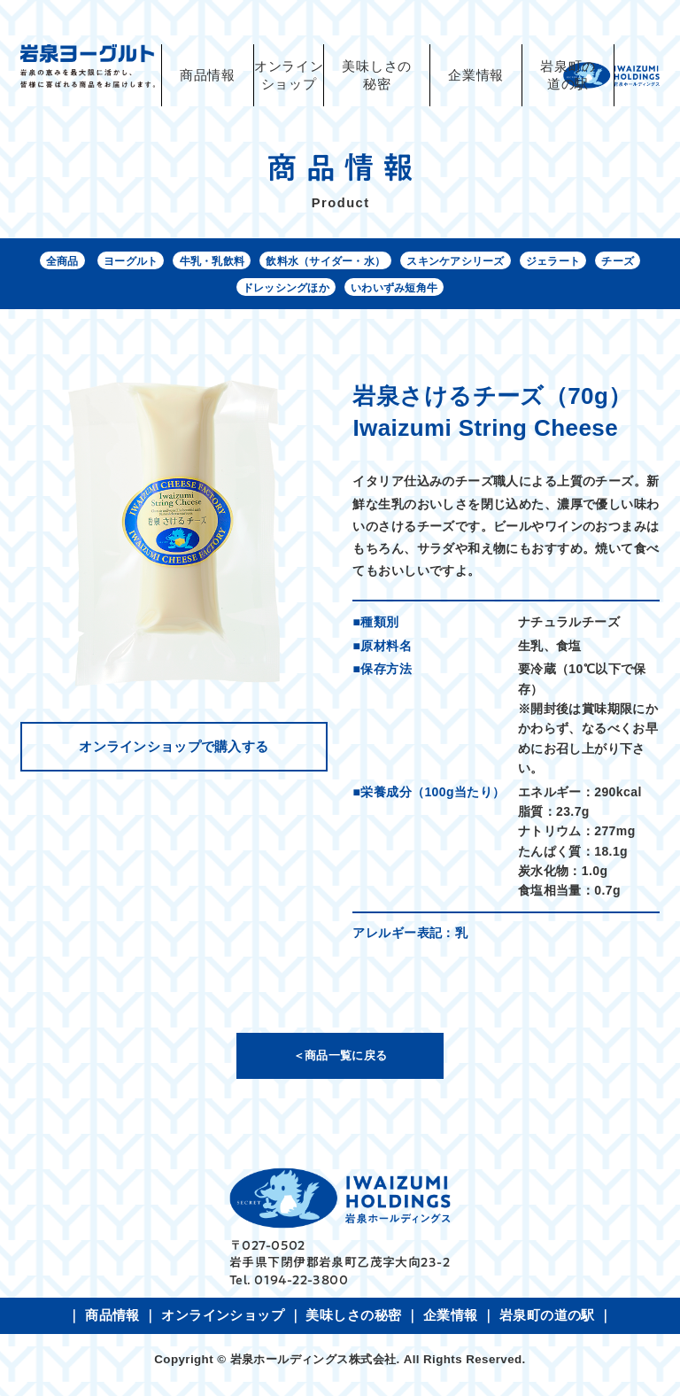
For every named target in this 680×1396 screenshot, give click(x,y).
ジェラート (184, 294)
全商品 (94, 263)
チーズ (258, 294)
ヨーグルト (172, 263)
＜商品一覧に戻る (339, 1065)
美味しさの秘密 (377, 75)
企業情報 (476, 75)
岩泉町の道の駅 (568, 75)
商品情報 (208, 75)
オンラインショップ (222, 1326)
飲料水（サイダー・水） (397, 263)
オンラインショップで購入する (174, 756)
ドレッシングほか (351, 294)
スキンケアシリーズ (548, 263)
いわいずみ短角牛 (477, 294)
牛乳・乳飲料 (265, 263)
